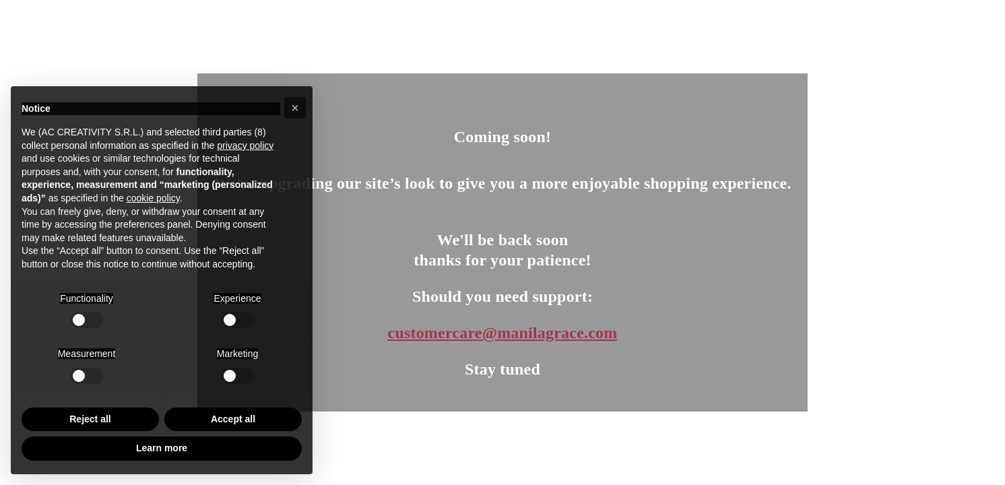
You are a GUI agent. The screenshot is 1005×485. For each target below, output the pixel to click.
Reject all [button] (89, 419)
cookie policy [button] (153, 198)
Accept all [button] (233, 419)
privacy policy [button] (245, 145)
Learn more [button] (161, 448)
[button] (295, 108)
